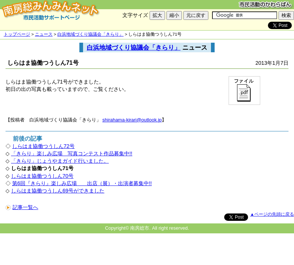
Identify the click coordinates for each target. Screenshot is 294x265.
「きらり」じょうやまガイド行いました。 (60, 161)
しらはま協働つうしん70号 (42, 176)
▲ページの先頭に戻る (272, 214)
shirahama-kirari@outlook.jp (132, 120)
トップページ (17, 34)
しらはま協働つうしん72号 (43, 146)
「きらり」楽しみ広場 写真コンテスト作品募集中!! (71, 153)
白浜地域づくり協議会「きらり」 (90, 34)
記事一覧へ (22, 207)
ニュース (44, 34)
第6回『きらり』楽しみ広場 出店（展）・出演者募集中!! (82, 183)
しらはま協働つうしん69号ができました (57, 191)
